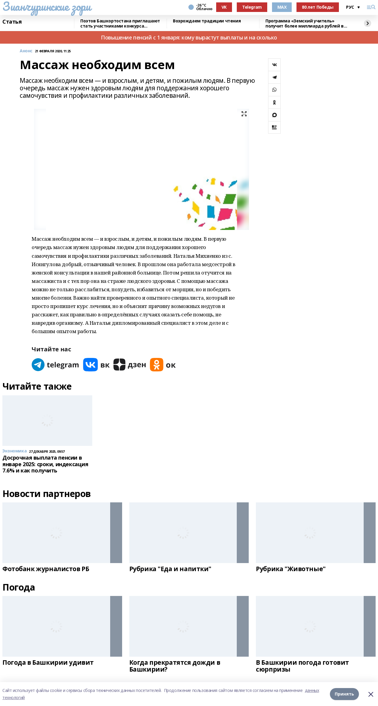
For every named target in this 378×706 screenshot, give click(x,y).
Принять (344, 694)
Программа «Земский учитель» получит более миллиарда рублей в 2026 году (304, 23)
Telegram (252, 7)
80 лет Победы (318, 7)
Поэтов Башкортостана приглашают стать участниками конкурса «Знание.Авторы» (120, 23)
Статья (11, 22)
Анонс (26, 51)
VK (224, 7)
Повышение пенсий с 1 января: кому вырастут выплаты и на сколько (189, 37)
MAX (282, 7)
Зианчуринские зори (46, 6)
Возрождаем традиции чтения (207, 21)
